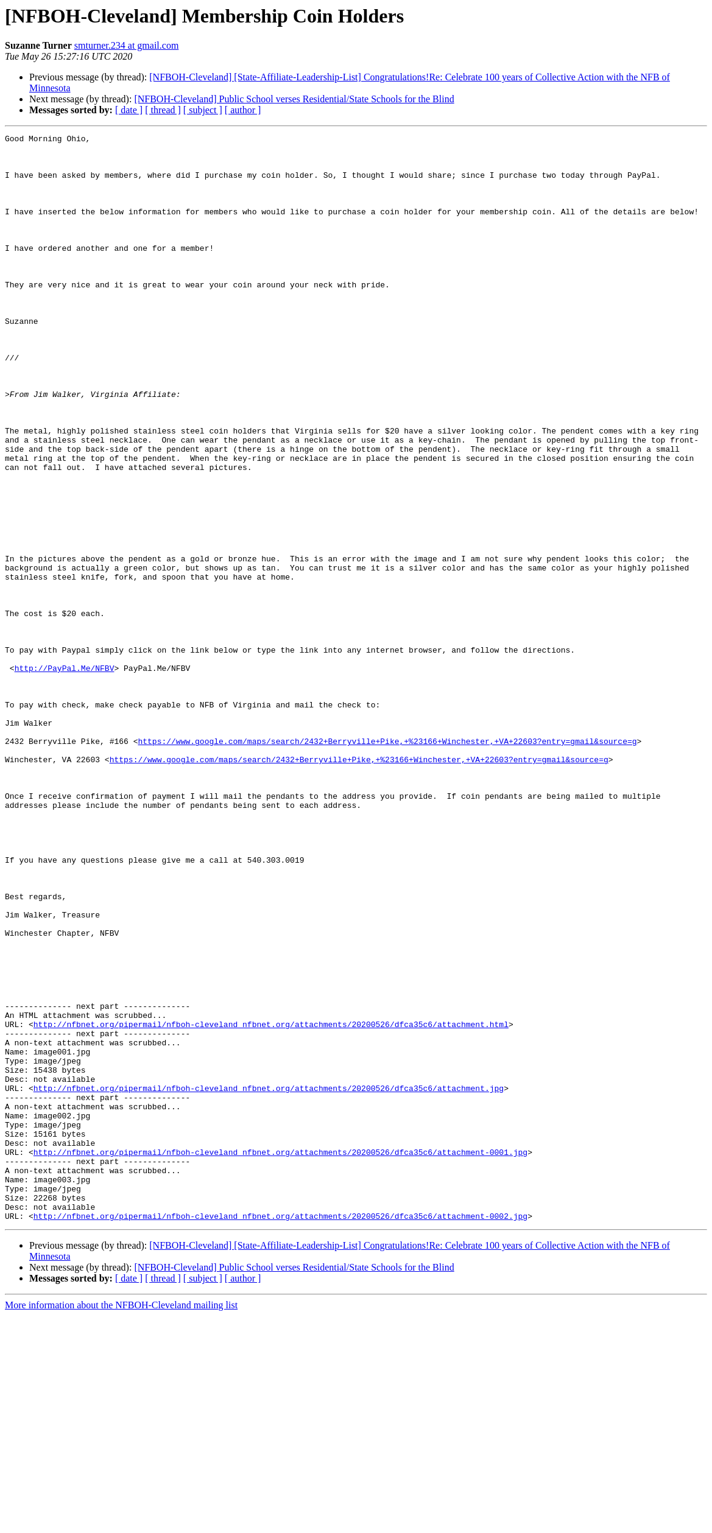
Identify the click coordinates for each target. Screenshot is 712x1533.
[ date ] (129, 110)
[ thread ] (163, 110)
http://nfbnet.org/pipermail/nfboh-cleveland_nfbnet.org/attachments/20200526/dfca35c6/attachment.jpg (268, 1279)
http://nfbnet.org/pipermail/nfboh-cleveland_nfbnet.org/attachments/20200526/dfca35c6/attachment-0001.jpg (280, 1356)
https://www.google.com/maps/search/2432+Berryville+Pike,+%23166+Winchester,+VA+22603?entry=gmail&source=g (387, 863)
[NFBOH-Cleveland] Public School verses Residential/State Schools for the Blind (294, 99)
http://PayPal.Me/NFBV (65, 775)
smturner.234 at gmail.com (126, 45)
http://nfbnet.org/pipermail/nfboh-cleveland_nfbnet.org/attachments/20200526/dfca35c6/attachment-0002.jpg (280, 1433)
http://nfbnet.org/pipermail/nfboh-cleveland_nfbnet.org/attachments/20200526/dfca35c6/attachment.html (271, 1203)
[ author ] (243, 110)
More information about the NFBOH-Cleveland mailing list (121, 1522)
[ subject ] (202, 110)
